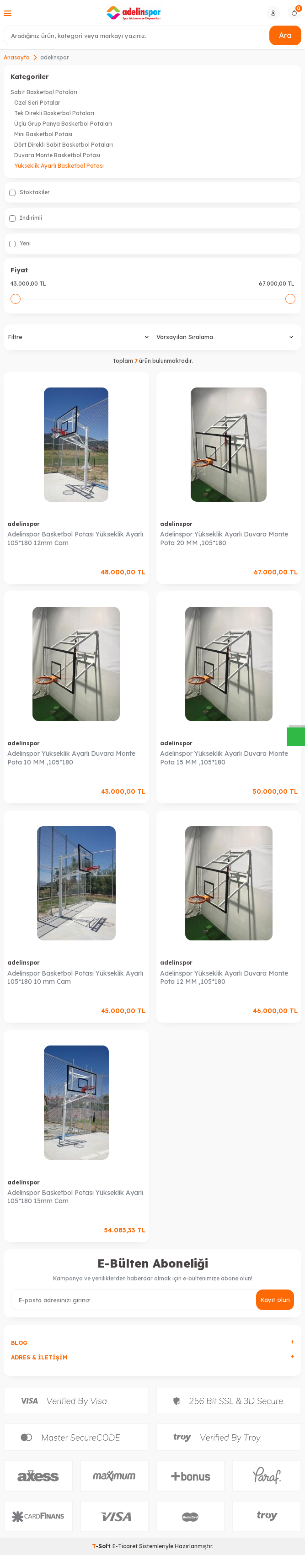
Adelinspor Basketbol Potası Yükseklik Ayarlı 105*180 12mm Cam (75, 538)
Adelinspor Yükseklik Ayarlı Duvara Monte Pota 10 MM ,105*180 (71, 757)
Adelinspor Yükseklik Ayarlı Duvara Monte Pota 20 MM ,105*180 (224, 538)
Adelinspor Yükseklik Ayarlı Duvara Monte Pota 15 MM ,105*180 (224, 757)
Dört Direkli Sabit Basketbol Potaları (63, 144)
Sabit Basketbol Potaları (44, 92)
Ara (285, 35)
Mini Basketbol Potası (43, 134)
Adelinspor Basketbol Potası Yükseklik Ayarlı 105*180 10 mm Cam (75, 977)
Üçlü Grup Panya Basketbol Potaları (63, 123)
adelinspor (23, 523)
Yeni (20, 243)
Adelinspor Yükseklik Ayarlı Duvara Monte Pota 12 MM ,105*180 (224, 977)
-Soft (102, 1546)
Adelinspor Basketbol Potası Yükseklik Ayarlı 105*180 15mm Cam (75, 1197)
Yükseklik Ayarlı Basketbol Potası (59, 165)
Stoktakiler (29, 192)
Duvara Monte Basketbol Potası (57, 155)
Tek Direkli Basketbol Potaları (54, 113)
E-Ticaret (125, 1546)
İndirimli (25, 218)
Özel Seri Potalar (37, 102)
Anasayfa (17, 57)
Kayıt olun (275, 1299)
